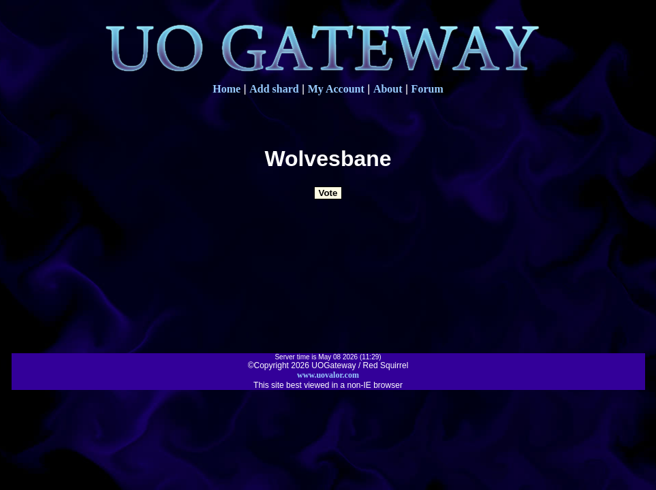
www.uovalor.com (328, 375)
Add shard (273, 89)
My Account (336, 89)
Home (226, 89)
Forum (427, 89)
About (388, 89)
